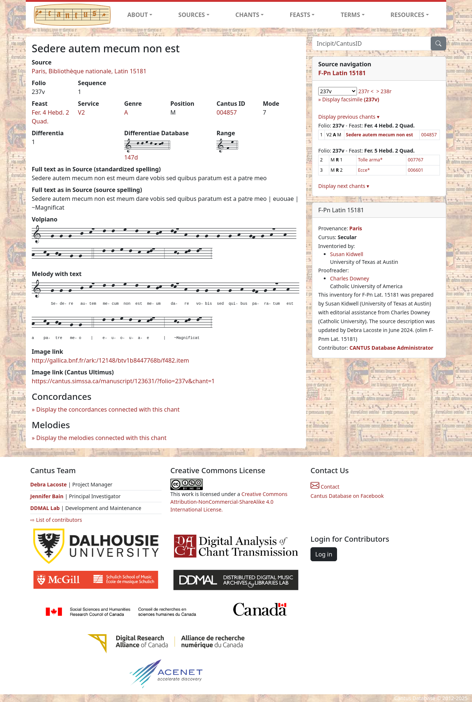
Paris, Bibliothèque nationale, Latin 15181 (89, 71)
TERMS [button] (350, 15)
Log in (323, 554)
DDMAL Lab (45, 507)
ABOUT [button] (137, 15)
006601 (415, 170)
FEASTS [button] (300, 15)
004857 (226, 112)
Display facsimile (350, 99)
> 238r (383, 91)
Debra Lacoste (48, 484)
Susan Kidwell (346, 254)
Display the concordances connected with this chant (108, 409)
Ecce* (364, 170)
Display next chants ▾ (343, 185)
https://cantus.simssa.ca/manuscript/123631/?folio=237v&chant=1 (123, 381)
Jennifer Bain (47, 496)
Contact (324, 486)
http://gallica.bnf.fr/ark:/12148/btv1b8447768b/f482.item (110, 360)
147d (131, 157)
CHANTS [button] (247, 15)
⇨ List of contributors (56, 519)
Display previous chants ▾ (348, 116)
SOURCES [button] (191, 15)
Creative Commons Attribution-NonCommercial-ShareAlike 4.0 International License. (229, 501)
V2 (81, 112)
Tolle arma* (370, 160)
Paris (355, 228)
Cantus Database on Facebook (347, 495)
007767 (415, 160)
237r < (366, 91)
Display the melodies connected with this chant (101, 438)
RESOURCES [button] (407, 15)
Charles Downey (349, 278)
